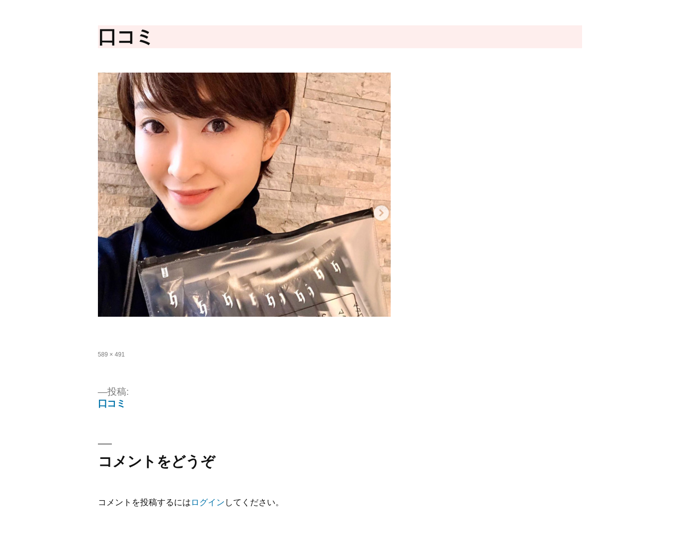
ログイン (208, 502)
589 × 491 (111, 354)
